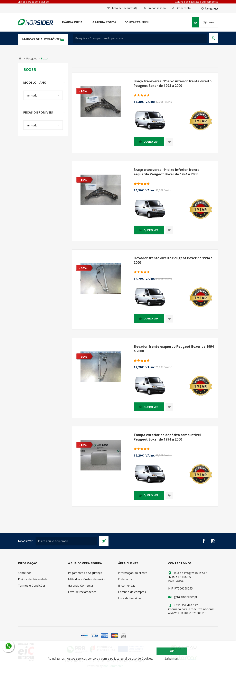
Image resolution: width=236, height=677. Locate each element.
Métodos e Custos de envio (86, 579)
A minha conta (104, 22)
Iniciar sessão (157, 8)
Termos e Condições (32, 585)
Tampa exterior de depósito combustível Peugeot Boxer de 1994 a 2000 (167, 437)
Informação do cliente (132, 573)
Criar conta (184, 8)
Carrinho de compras (132, 592)
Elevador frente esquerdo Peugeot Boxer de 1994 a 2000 (174, 348)
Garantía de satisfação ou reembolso (196, 1)
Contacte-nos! (136, 22)
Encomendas (126, 585)
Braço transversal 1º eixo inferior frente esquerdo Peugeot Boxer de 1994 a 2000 (166, 171)
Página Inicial (73, 22)
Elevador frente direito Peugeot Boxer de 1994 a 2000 (173, 260)
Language (211, 8)
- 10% (82, 91)
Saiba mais (171, 658)
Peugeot (31, 58)
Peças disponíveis (38, 112)
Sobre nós (24, 573)
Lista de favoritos (129, 598)
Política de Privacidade (33, 579)
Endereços (125, 579)
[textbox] (140, 38)
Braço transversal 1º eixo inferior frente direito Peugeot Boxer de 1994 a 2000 (172, 83)
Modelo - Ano (34, 82)
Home (20, 58)
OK (172, 651)
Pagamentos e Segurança (85, 573)
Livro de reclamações (82, 592)
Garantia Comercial (80, 585)
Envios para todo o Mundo (33, 1)
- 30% (82, 268)
